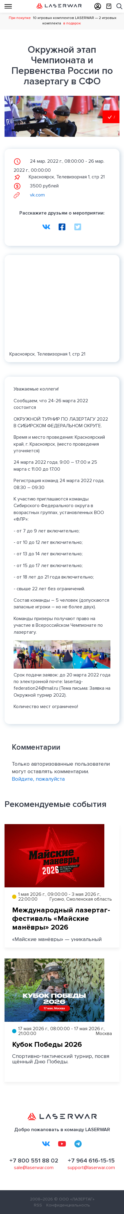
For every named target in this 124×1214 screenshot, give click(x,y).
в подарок (72, 23)
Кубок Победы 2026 (47, 1044)
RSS (38, 1205)
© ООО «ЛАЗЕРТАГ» (74, 1199)
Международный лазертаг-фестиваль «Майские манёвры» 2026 (61, 919)
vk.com (29, 195)
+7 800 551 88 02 (33, 1160)
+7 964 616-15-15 (91, 1160)
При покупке (20, 18)
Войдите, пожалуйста (38, 779)
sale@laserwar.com (34, 1168)
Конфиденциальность (68, 1205)
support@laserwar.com (91, 1168)
